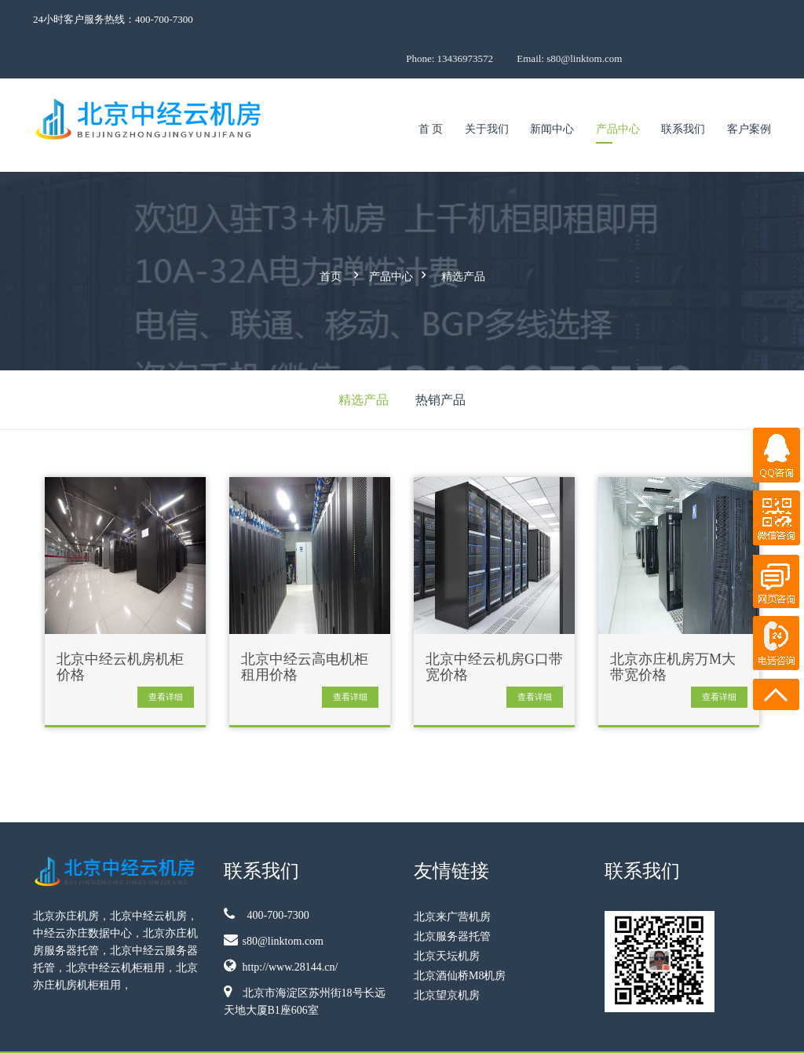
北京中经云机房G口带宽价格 (494, 623)
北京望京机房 (447, 951)
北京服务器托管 (452, 892)
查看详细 (165, 652)
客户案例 (749, 90)
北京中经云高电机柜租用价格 (304, 623)
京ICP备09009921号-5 (612, 1030)
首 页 (431, 90)
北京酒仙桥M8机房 (460, 932)
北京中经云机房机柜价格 (120, 623)
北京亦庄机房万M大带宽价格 (673, 623)
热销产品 (440, 356)
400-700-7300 (266, 870)
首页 (331, 235)
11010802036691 (738, 1030)
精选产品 (463, 235)
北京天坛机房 (447, 912)
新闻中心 (552, 90)
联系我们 (683, 90)
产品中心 (618, 90)
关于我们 (487, 90)
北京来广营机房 (452, 873)
